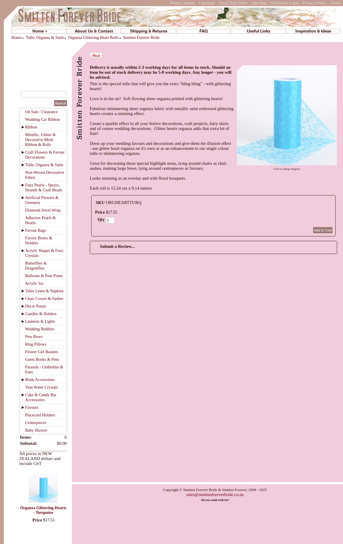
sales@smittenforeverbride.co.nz (215, 494)
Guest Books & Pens (42, 359)
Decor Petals (35, 306)
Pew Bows (34, 336)
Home (336, 3)
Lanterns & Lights (40, 321)
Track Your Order (233, 3)
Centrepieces (35, 423)
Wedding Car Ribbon (42, 119)
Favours (31, 407)
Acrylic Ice (34, 283)
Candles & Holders (40, 314)
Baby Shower (36, 430)
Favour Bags (35, 230)
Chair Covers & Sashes (44, 298)
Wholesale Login (285, 3)
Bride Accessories (40, 379)
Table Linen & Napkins (44, 291)
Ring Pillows (35, 344)
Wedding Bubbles (39, 329)
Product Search (182, 3)
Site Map (259, 3)
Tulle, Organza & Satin (45, 37)
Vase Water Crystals (41, 387)
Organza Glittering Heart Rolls (93, 37)
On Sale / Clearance (41, 112)
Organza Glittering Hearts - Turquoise (43, 510)
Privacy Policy (315, 3)
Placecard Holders (40, 415)
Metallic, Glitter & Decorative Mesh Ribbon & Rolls (40, 140)
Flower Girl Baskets (41, 352)
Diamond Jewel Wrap (43, 210)
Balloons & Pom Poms (44, 276)
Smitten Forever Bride (141, 37)
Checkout (207, 3)
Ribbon (31, 127)
